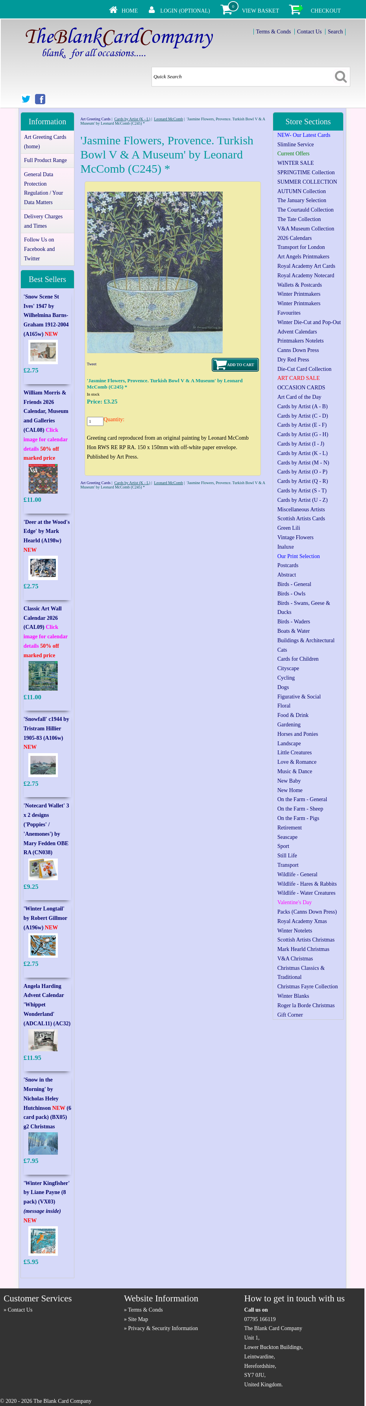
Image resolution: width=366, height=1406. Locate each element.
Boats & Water (293, 631)
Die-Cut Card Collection (304, 369)
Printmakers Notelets (300, 341)
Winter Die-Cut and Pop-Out (309, 322)
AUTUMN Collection (301, 191)
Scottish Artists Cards (301, 518)
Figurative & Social (299, 697)
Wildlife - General (297, 874)
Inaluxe (285, 547)
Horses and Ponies (297, 734)
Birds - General (294, 584)
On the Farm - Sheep (300, 809)
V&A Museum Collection (306, 229)
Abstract (286, 575)
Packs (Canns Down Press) (307, 912)
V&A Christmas (295, 959)
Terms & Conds (273, 32)
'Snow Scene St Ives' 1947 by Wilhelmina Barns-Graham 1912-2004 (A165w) (46, 315)
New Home (290, 790)
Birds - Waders (293, 622)
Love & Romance (297, 762)
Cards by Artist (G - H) (303, 434)
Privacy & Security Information (163, 1328)
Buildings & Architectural (306, 640)
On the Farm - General (302, 799)
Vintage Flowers (295, 537)
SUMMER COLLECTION (307, 182)
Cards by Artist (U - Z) (302, 500)
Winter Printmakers (298, 294)
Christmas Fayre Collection (307, 987)
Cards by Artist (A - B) (302, 406)
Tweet (91, 364)
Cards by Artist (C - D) (302, 416)
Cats (282, 650)
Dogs (283, 687)
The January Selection (301, 200)
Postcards (288, 565)
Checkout (326, 11)
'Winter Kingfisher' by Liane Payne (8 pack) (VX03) (47, 1202)
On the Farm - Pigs (298, 818)
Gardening (289, 725)
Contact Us (309, 32)
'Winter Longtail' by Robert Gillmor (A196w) (45, 918)
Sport (283, 846)
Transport (288, 865)
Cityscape (288, 668)
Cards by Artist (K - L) (132, 119)
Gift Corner (290, 1015)
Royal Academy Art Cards (306, 266)
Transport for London (301, 247)
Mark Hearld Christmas (303, 949)
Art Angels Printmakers (303, 257)
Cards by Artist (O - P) (302, 472)
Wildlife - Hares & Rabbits (307, 884)
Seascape (287, 837)
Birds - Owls (291, 594)
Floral (283, 706)
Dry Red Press (293, 360)
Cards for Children (298, 659)
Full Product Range (45, 160)
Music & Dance (294, 771)
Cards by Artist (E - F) (302, 425)
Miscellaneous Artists (301, 509)
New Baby (289, 781)
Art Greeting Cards (95, 119)
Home (130, 11)
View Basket (260, 11)
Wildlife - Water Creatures (306, 893)
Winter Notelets (294, 931)
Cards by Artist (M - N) (303, 463)
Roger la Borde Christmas (306, 1005)
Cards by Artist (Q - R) (302, 481)
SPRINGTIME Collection (306, 172)
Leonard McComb (168, 119)
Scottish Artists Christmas (306, 940)
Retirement (289, 828)
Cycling (286, 678)
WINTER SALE (295, 163)
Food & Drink (293, 715)
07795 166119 (260, 1319)
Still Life (287, 856)
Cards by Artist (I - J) (300, 444)
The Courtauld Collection (305, 210)
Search (335, 32)
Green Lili (288, 528)
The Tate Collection (299, 219)
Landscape (289, 743)
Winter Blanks (293, 996)
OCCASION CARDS (301, 388)
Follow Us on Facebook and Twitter (39, 249)
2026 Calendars (294, 238)
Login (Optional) (185, 11)
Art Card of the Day (299, 397)
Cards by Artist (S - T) (302, 491)
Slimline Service (295, 144)
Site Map (138, 1319)
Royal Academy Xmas (302, 921)
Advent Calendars (297, 332)
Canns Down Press (298, 350)
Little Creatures (294, 753)
